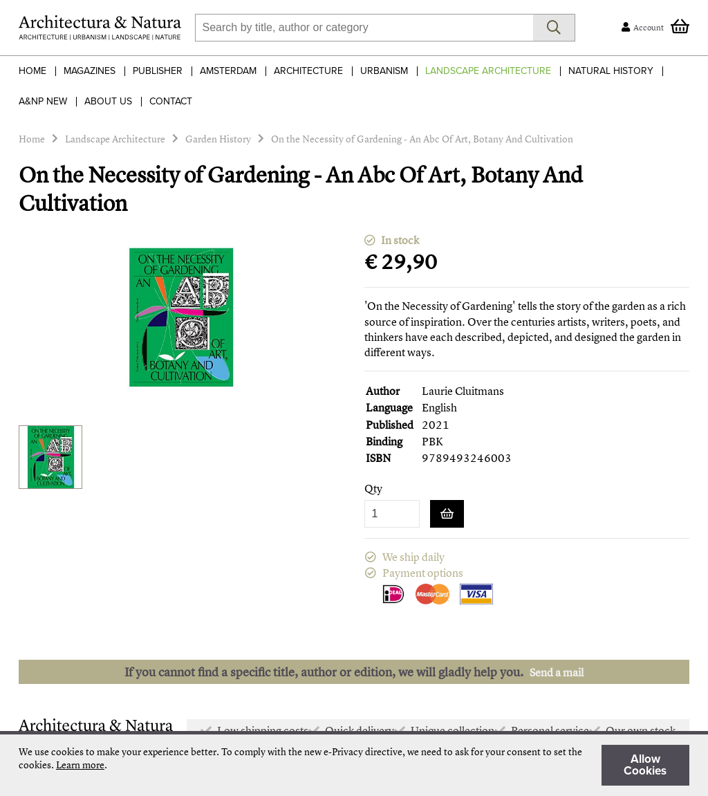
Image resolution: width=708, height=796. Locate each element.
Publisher (158, 71)
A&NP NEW (43, 101)
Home (32, 71)
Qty (373, 488)
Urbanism (384, 71)
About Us (108, 101)
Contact (170, 101)
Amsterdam (228, 71)
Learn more (80, 764)
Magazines (89, 71)
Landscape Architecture (488, 71)
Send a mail (557, 672)
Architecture (308, 71)
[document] (354, 765)
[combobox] (364, 27)
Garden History (218, 138)
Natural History (610, 71)
